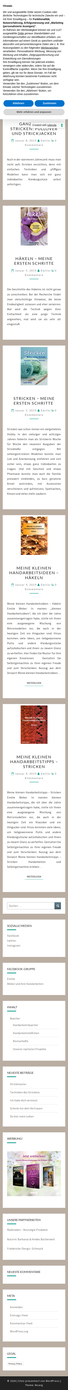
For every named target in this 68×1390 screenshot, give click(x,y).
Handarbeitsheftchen (26, 1033)
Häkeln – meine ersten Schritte (34, 261)
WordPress (52, 1381)
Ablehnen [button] (18, 103)
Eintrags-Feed (19, 1315)
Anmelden (16, 1307)
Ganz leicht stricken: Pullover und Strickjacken (34, 128)
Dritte (21, 33)
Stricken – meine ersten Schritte (34, 401)
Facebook (13, 935)
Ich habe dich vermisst (24, 1100)
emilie (45, 140)
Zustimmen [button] (49, 103)
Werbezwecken (49, 47)
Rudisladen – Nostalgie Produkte (27, 1230)
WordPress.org (19, 1331)
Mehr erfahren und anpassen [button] (34, 111)
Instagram (13, 945)
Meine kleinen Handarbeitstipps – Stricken (34, 761)
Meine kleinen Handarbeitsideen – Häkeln (34, 572)
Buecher (15, 1018)
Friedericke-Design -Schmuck (25, 1248)
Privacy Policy (15, 1364)
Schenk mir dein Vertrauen (26, 1108)
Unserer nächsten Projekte (29, 1049)
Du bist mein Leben (22, 1116)
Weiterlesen (35, 683)
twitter (11, 940)
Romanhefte (20, 1041)
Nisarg (39, 1385)
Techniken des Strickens (25, 1092)
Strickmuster (18, 1084)
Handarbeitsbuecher (25, 1025)
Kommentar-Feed (21, 1323)
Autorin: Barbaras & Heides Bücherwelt (31, 1239)
